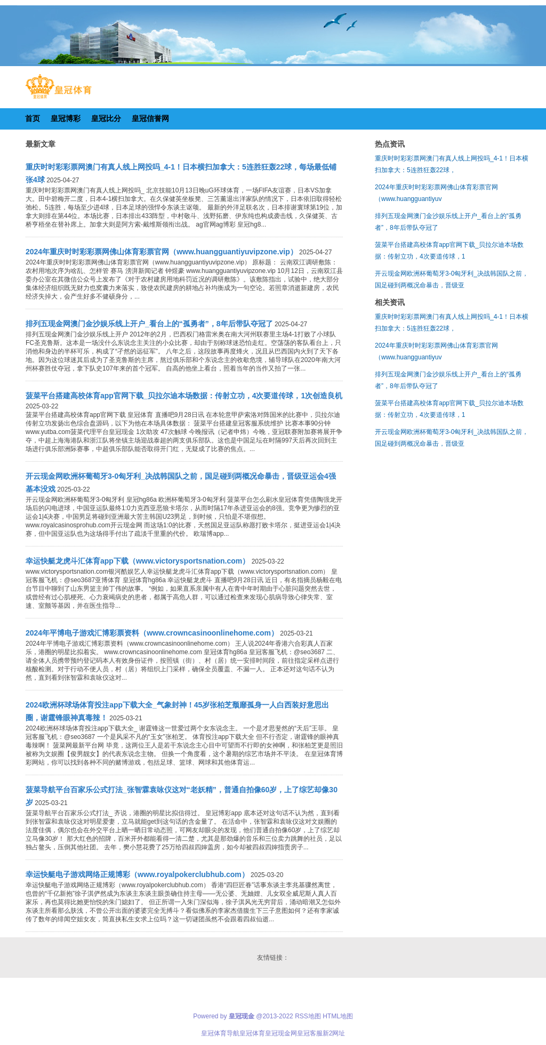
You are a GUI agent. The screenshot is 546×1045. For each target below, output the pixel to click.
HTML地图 (338, 1016)
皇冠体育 (252, 1033)
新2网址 (334, 1033)
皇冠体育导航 (220, 1033)
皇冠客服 (310, 1033)
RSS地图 (308, 1016)
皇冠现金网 (281, 1033)
